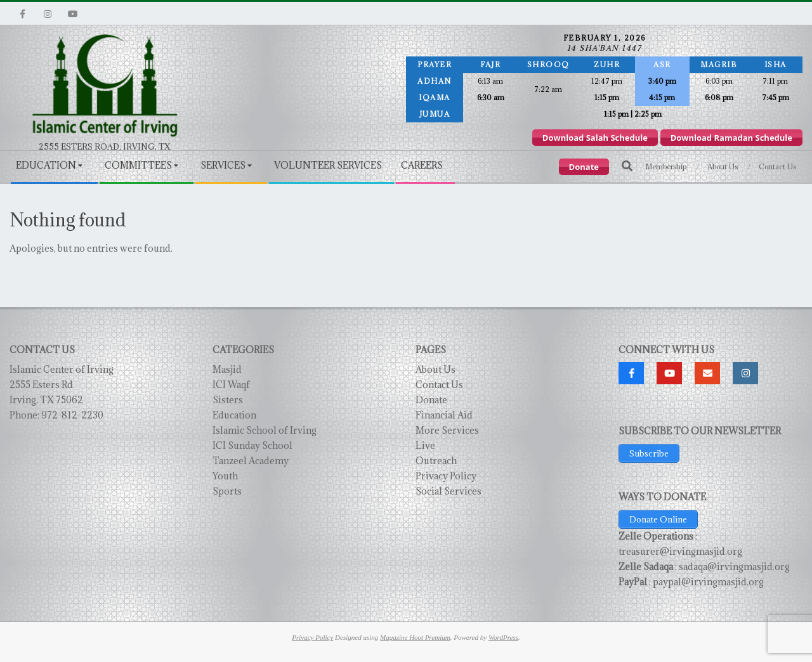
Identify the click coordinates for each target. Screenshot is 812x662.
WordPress (503, 637)
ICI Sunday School (252, 445)
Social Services (448, 491)
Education (234, 415)
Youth (225, 476)
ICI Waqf (231, 385)
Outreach (436, 461)
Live (425, 445)
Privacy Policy (446, 476)
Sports (227, 491)
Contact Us (439, 385)
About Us (435, 369)
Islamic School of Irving (265, 430)
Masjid (227, 369)
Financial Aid (444, 415)
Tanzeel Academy (251, 461)
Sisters (228, 400)
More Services (447, 430)
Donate (431, 400)
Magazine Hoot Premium (415, 637)
